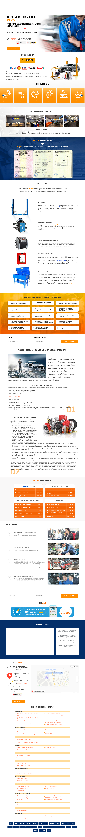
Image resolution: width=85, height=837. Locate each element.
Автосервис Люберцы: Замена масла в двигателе (27, 714)
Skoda (62, 826)
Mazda (10, 826)
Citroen (28, 823)
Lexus (73, 823)
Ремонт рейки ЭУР (50, 788)
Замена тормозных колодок (24, 773)
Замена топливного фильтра (52, 720)
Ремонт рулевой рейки (51, 786)
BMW (16, 823)
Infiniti (58, 823)
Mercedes (16, 826)
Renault (52, 826)
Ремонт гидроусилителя (23, 786)
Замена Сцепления (22, 810)
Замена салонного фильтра (24, 723)
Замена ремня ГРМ (22, 749)
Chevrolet (22, 823)
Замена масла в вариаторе (52, 713)
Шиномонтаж (20, 816)
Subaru (68, 826)
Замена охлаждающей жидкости (54, 724)
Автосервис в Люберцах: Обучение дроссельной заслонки (54, 796)
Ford (41, 823)
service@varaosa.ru (22, 683)
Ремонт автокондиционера (52, 729)
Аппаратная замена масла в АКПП (54, 715)
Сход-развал (20, 790)
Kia (63, 823)
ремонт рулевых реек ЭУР (16, 396)
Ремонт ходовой (21, 763)
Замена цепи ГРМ (50, 747)
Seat (57, 826)
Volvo (49, 830)
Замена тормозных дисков (24, 771)
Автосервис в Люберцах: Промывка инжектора (26, 798)
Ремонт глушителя (22, 778)
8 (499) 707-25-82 (23, 680)
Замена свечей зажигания (24, 721)
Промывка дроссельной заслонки (54, 799)
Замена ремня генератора (24, 755)
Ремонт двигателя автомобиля (25, 747)
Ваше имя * (10, 337)
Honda (46, 823)
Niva (35, 826)
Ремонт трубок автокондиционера (26, 734)
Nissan (30, 826)
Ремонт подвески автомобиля (25, 765)
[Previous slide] (3, 95)
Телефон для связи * (40, 337)
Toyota (35, 830)
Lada (67, 823)
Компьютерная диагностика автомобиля (28, 742)
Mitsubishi (23, 826)
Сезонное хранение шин (52, 816)
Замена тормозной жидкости (53, 722)
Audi (11, 823)
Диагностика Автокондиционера (26, 729)
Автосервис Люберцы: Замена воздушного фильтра (28, 718)
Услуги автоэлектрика (21, 758)
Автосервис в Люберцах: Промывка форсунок (29, 796)
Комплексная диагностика (24, 739)
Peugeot (45, 826)
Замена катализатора (23, 780)
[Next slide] (81, 95)
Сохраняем (14, 39)
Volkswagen (42, 830)
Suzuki (74, 826)
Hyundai (52, 823)
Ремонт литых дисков (23, 818)
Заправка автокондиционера (25, 732)
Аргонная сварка (21, 805)
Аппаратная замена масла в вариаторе (55, 718)
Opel (40, 826)
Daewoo (35, 823)
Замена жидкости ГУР (23, 788)
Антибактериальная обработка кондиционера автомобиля (57, 732)
